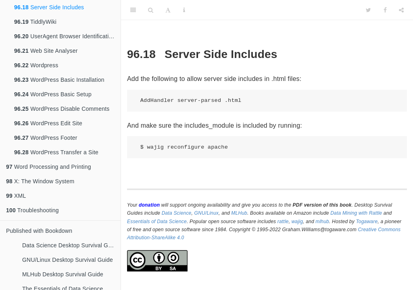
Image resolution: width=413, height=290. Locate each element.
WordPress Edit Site (48, 123)
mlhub (322, 221)
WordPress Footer (45, 138)
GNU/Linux (206, 213)
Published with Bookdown (39, 231)
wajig (297, 221)
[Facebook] (385, 10)
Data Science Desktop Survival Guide (70, 245)
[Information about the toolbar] (184, 10)
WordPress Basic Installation (59, 80)
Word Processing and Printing (48, 167)
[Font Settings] (168, 10)
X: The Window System (40, 181)
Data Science (177, 213)
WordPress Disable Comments (61, 109)
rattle (283, 221)
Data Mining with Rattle (356, 213)
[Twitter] (368, 10)
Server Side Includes (49, 7)
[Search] (150, 10)
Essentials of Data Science (157, 221)
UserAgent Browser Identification (64, 36)
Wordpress (36, 65)
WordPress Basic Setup (53, 94)
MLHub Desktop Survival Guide (62, 274)
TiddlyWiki (35, 22)
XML (16, 196)
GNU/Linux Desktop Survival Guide (67, 260)
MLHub (239, 213)
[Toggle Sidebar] (133, 10)
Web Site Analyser (46, 51)
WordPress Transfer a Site (56, 152)
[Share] (401, 10)
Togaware (367, 221)
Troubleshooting (32, 210)
